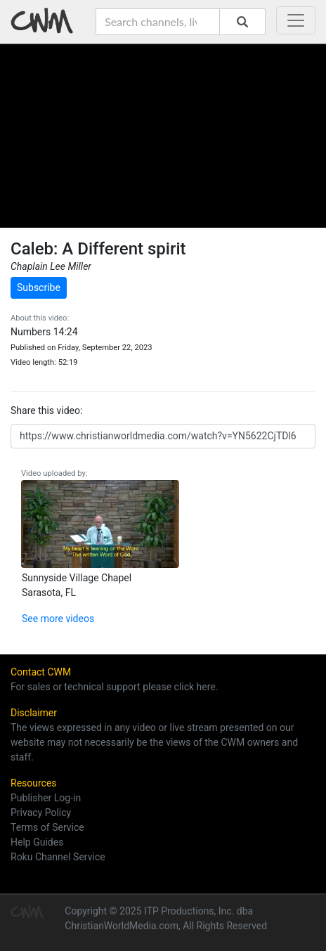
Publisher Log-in (46, 797)
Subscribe (38, 287)
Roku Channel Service (58, 856)
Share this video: (46, 410)
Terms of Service (47, 827)
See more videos (58, 618)
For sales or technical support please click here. (114, 686)
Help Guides (37, 842)
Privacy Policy (41, 812)
